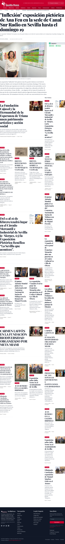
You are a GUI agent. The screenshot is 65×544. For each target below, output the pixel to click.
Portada (5, 7)
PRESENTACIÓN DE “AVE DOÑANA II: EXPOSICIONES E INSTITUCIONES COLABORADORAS (6, 370)
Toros (39, 7)
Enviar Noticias (53, 533)
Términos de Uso (37, 520)
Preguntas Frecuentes (54, 532)
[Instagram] (6, 525)
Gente (28, 7)
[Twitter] (4, 525)
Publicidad (52, 530)
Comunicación (46, 7)
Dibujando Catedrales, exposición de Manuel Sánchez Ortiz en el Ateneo (5, 399)
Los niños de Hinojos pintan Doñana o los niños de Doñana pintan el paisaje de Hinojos (6, 301)
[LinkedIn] (8, 525)
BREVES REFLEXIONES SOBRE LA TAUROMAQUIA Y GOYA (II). (21, 165)
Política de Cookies (38, 519)
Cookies (52, 539)
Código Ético (36, 515)
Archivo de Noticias (21, 531)
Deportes (34, 7)
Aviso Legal (36, 522)
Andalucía (23, 7)
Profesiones (59, 7)
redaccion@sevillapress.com (15, 540)
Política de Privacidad (38, 517)
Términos (57, 539)
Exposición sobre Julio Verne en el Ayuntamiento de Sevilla (35, 382)
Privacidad (47, 539)
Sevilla (17, 7)
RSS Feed (19, 533)
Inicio (1, 10)
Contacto (35, 524)
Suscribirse (56, 522)
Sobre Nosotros (37, 513)
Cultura (52, 7)
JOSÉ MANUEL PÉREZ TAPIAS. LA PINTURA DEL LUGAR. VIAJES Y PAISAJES (5, 273)
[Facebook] (1, 525)
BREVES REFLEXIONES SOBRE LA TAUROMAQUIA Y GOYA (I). (35, 165)
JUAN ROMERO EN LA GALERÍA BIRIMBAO (21, 388)
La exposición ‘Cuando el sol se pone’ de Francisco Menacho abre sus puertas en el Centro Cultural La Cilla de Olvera (35, 290)
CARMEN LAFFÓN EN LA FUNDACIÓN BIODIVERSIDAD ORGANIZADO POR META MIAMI (51, 338)
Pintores (17, 10)
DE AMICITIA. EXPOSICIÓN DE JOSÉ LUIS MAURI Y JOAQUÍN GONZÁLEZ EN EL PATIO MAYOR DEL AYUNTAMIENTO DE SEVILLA (6, 188)
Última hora (11, 7)
